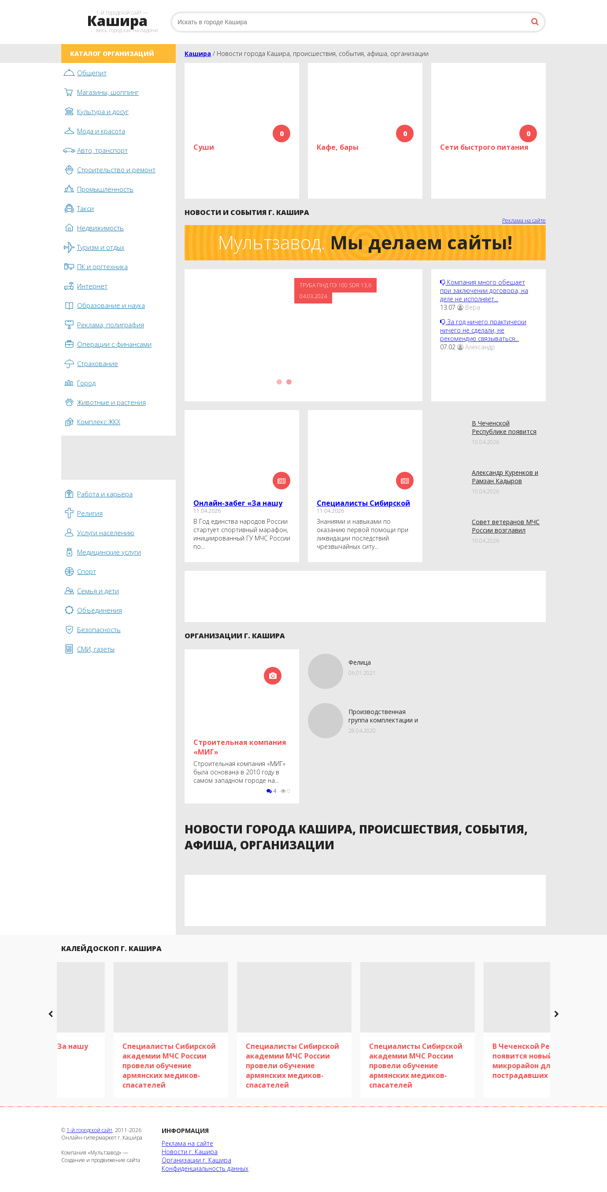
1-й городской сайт (89, 1130)
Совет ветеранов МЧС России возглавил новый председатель (506, 530)
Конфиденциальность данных (205, 1168)
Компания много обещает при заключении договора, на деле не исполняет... (484, 290)
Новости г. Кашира (190, 1152)
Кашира (198, 53)
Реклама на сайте (524, 220)
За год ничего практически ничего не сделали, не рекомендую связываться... (483, 330)
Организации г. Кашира (196, 1160)
